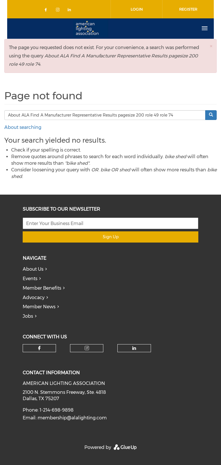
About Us (33, 269)
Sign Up (111, 236)
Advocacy (33, 297)
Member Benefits (42, 288)
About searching (22, 127)
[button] (211, 46)
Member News (39, 306)
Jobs (28, 316)
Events (30, 278)
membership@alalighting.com (72, 418)
